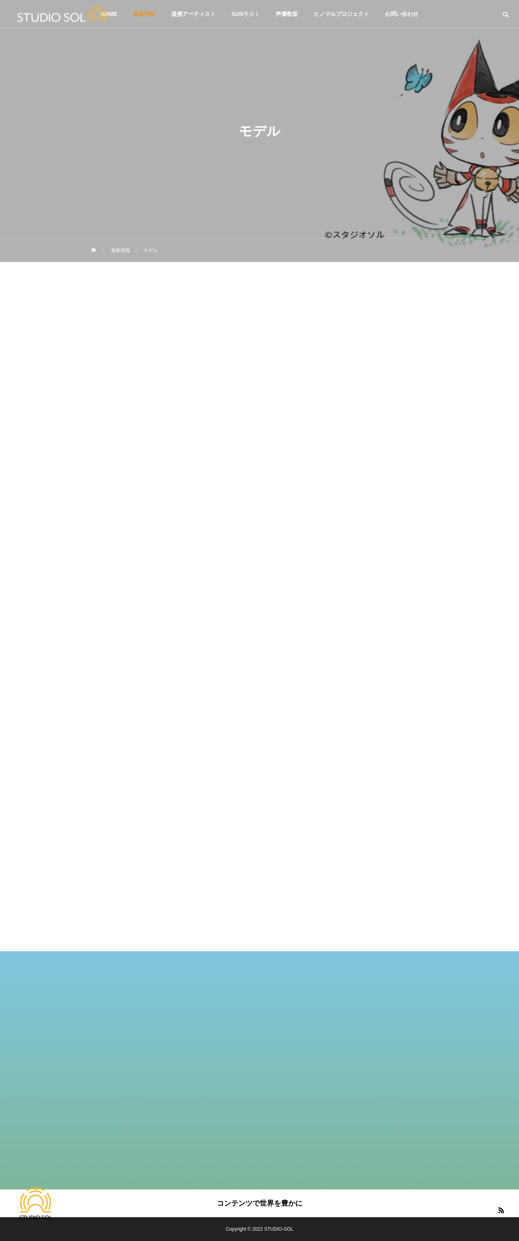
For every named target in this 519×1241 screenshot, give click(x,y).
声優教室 (287, 14)
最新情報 (144, 14)
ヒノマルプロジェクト (341, 14)
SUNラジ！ (246, 14)
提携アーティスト (193, 14)
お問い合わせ (401, 14)
